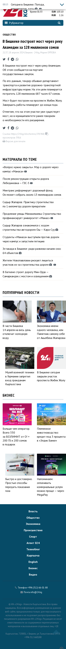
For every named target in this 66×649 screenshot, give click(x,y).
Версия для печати (14, 141)
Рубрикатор (14, 23)
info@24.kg (36, 592)
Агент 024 (33, 543)
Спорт (33, 536)
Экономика (33, 524)
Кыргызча (33, 555)
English (33, 562)
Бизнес (33, 568)
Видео (33, 574)
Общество (9, 34)
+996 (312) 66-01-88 (37, 587)
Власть (33, 511)
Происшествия (33, 530)
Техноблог (33, 549)
